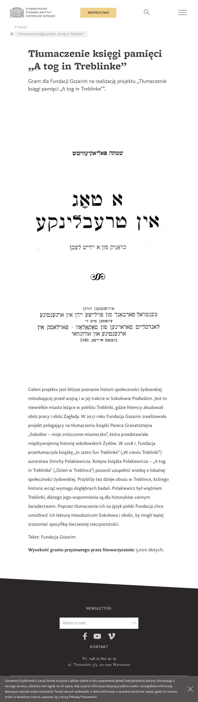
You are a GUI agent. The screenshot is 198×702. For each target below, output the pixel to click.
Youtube (97, 636)
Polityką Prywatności (83, 697)
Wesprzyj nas (98, 12)
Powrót (22, 27)
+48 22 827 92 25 (102, 659)
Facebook (85, 636)
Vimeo (111, 636)
